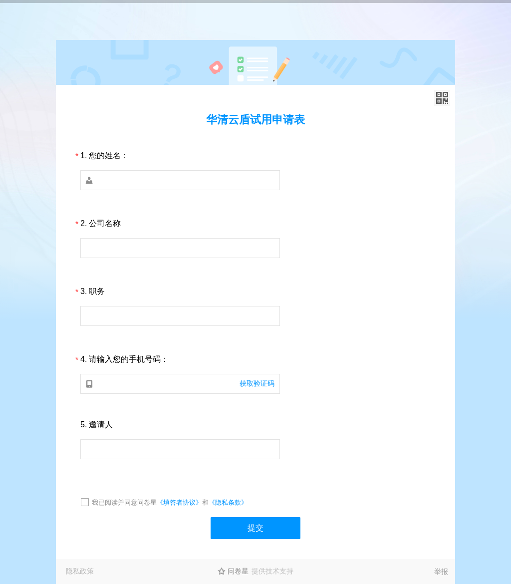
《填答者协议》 (179, 502)
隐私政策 (80, 571)
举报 (441, 572)
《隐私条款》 (228, 502)
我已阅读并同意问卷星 (124, 502)
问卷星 (238, 571)
